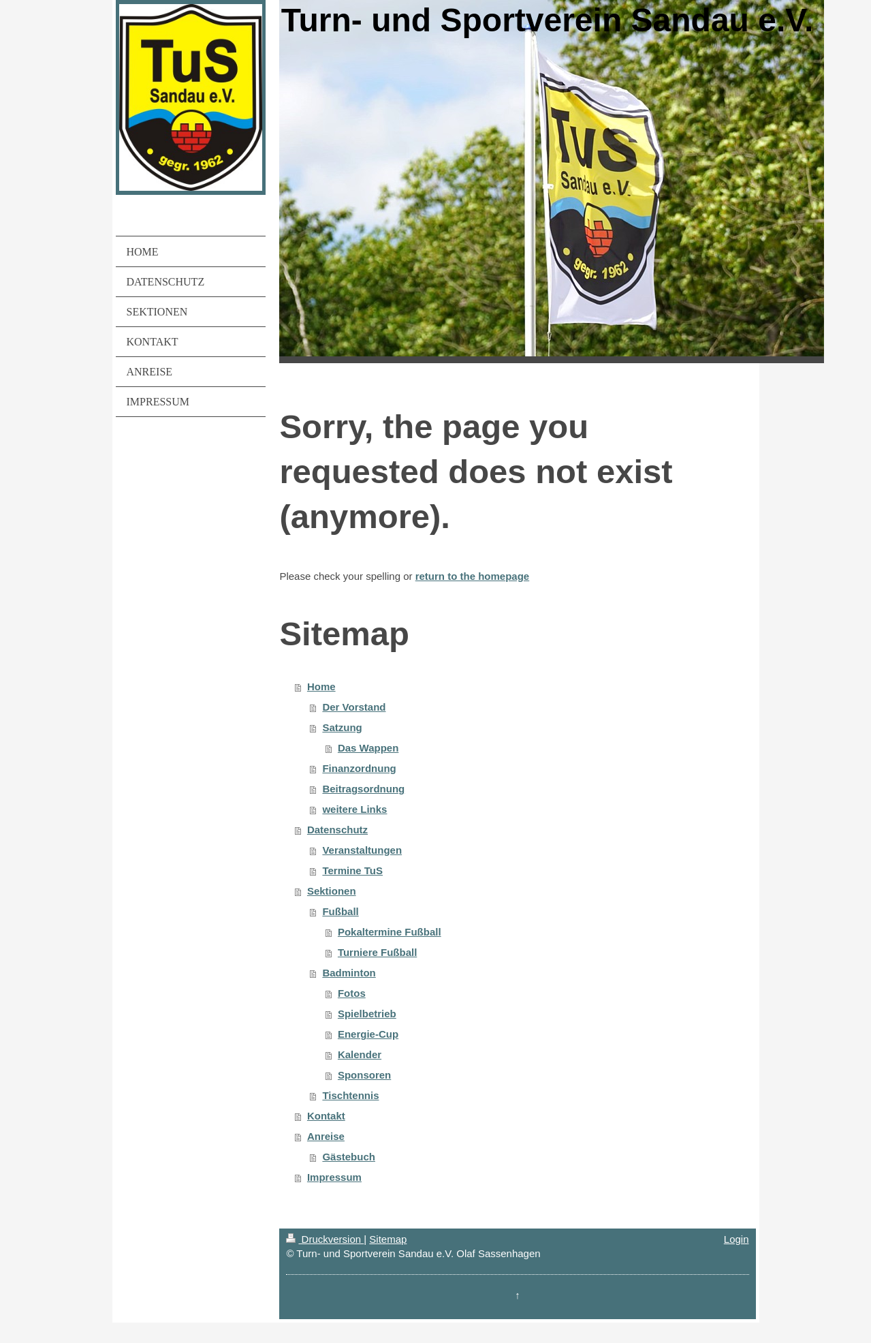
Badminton (348, 972)
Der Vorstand (353, 707)
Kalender (359, 1054)
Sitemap (388, 1239)
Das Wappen (368, 748)
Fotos (352, 993)
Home (321, 686)
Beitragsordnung (363, 788)
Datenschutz (337, 829)
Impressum (334, 1177)
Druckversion (325, 1239)
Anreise (326, 1136)
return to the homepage (472, 576)
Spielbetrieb (367, 1013)
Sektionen (331, 891)
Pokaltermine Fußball (389, 932)
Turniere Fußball (377, 952)
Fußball (340, 911)
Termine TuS (352, 870)
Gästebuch (348, 1156)
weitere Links (354, 809)
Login (736, 1239)
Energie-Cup (368, 1034)
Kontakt (326, 1116)
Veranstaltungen (362, 850)
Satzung (342, 727)
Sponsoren (364, 1075)
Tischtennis (350, 1095)
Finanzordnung (359, 768)
